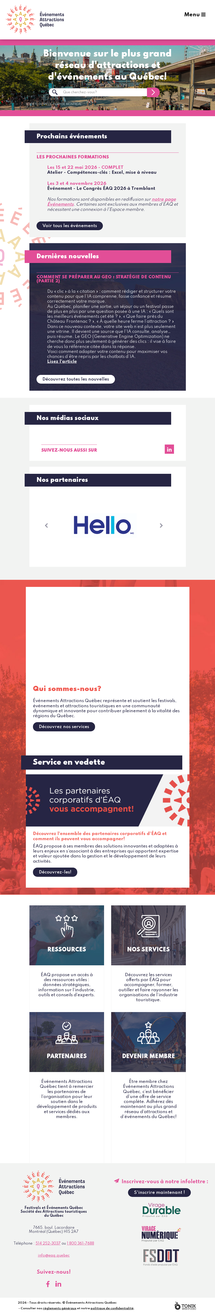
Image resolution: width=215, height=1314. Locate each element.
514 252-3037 (48, 1244)
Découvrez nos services (64, 727)
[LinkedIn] (169, 449)
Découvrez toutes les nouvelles (75, 379)
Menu (193, 19)
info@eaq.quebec (54, 1256)
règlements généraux (59, 1308)
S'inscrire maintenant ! (159, 1193)
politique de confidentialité (112, 1308)
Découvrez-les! (55, 872)
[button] (47, 525)
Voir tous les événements (69, 226)
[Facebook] (48, 1284)
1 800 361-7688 (80, 1244)
